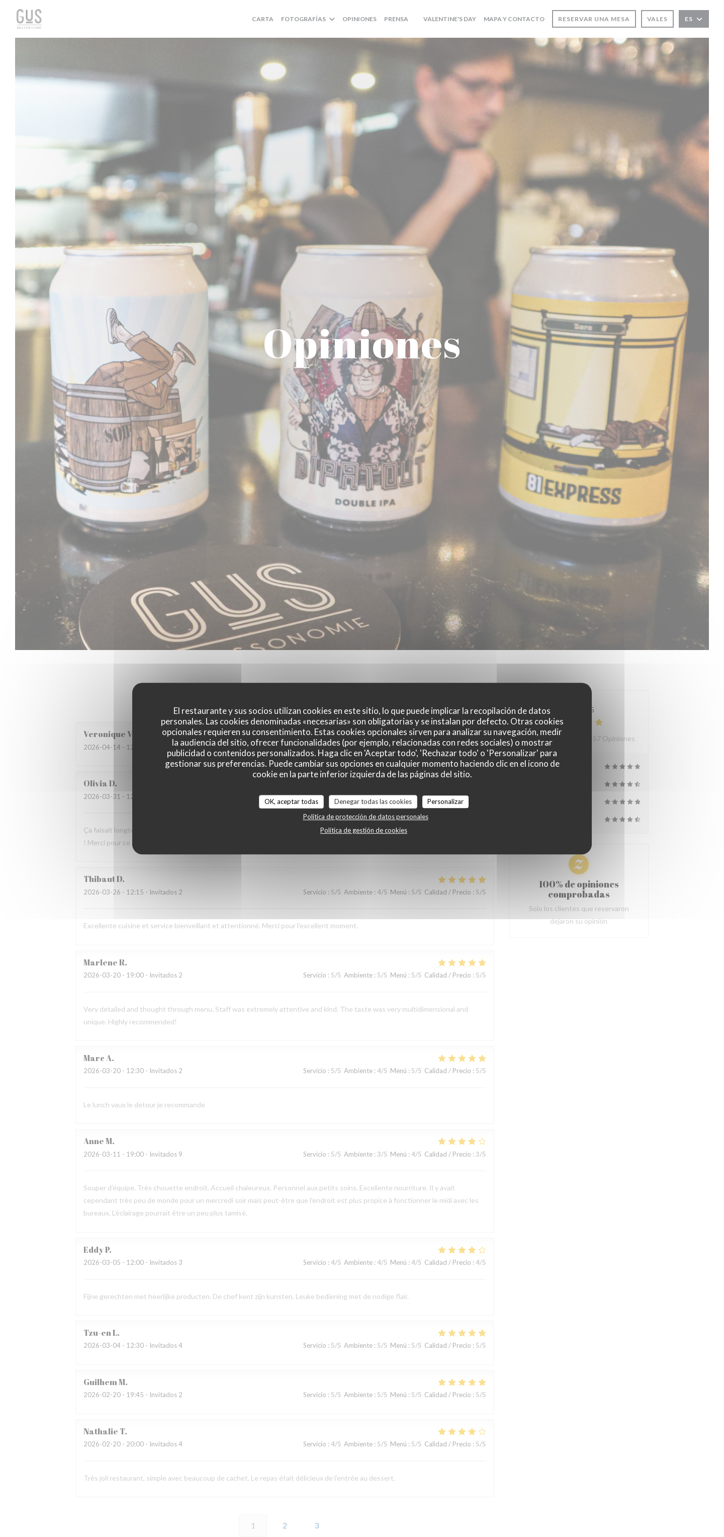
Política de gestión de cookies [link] (363, 830)
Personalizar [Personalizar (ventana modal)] (445, 801)
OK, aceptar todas (291, 801)
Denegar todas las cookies (373, 801)
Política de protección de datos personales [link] (365, 817)
